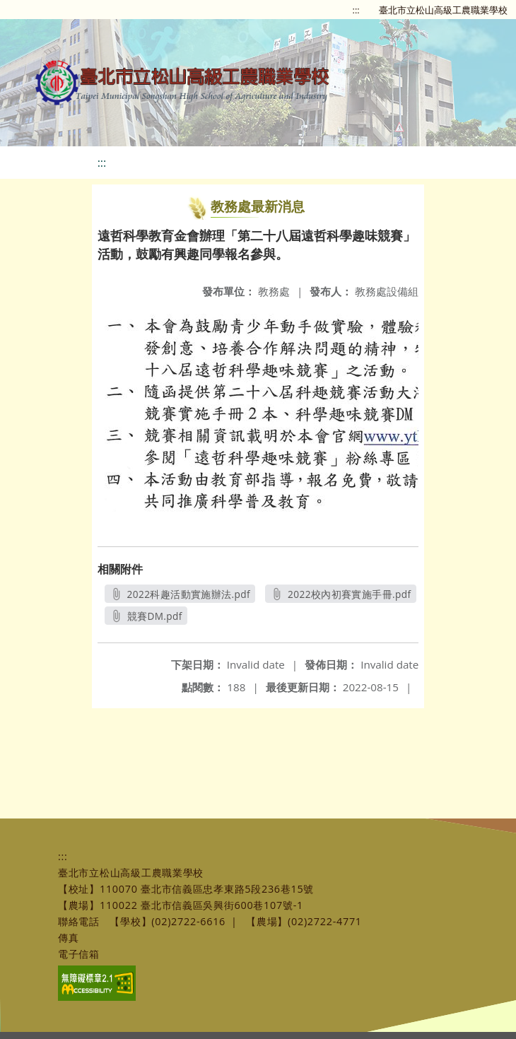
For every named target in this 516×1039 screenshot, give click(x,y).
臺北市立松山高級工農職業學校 (443, 10)
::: (356, 10)
